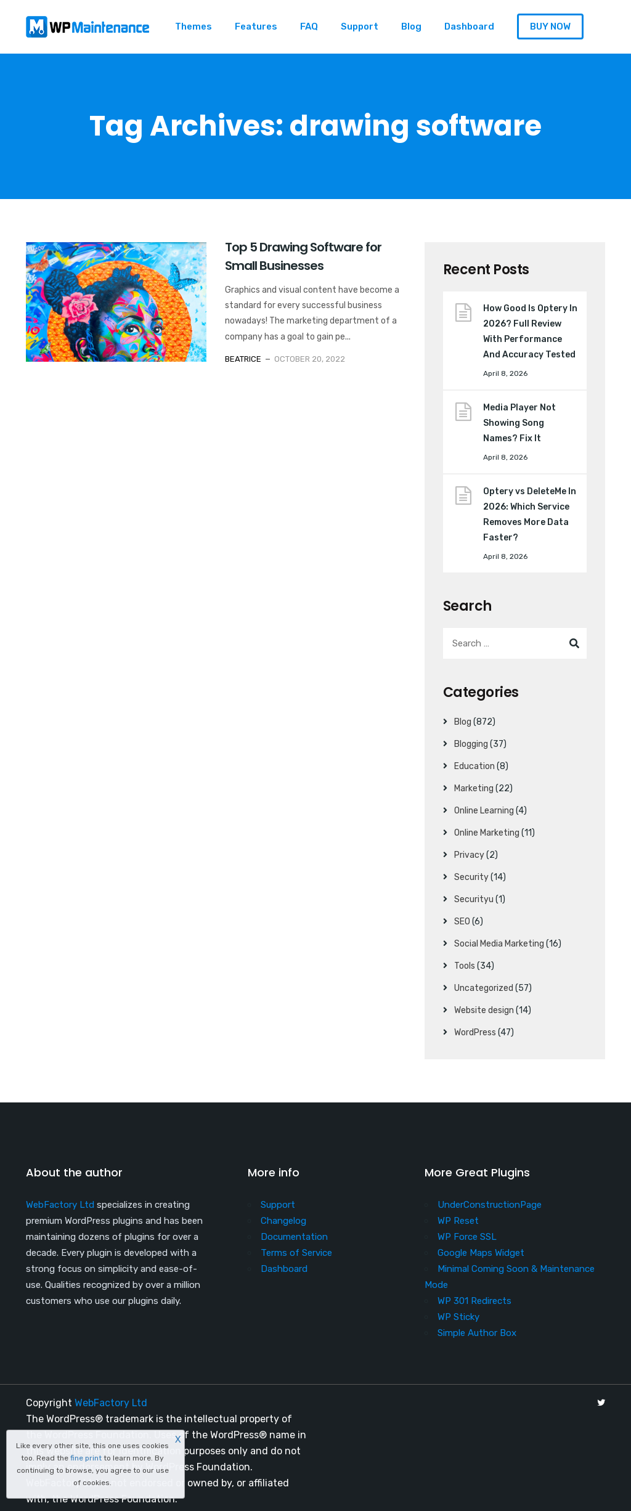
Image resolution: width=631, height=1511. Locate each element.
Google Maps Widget (481, 1252)
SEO (462, 921)
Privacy (469, 855)
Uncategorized (483, 988)
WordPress (475, 1032)
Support (359, 26)
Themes (193, 26)
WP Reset (458, 1220)
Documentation (294, 1236)
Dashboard (469, 26)
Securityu (474, 899)
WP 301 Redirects (474, 1300)
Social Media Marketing (499, 944)
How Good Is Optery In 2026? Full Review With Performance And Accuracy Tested (530, 331)
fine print (86, 1458)
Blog (411, 26)
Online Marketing (486, 833)
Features (256, 26)
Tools (464, 966)
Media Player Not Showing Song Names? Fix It (519, 423)
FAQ (309, 26)
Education (474, 766)
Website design (484, 1010)
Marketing (474, 788)
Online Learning (484, 810)
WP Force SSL (467, 1236)
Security (471, 877)
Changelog (283, 1220)
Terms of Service (296, 1252)
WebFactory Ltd (60, 1204)
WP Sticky (458, 1316)
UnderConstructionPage (490, 1204)
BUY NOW (550, 26)
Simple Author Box (477, 1332)
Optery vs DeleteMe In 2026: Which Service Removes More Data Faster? (529, 514)
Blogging (471, 744)
